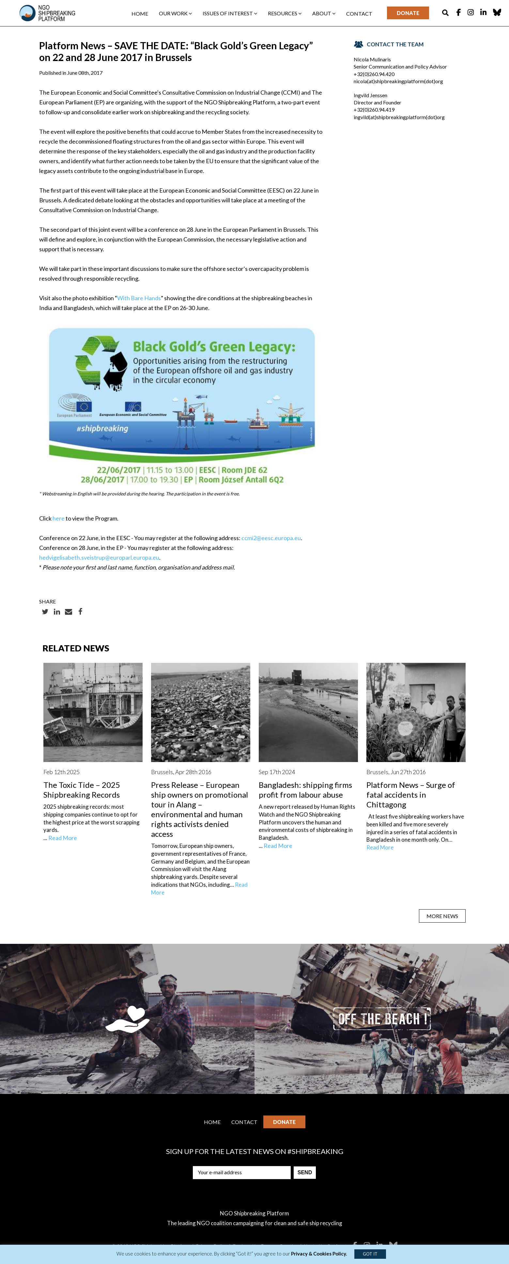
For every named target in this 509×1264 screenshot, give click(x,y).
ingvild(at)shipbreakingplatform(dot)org (399, 117)
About (323, 13)
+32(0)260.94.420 (374, 74)
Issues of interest (230, 13)
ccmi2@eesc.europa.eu (271, 537)
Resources (284, 13)
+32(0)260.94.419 (374, 109)
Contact (359, 13)
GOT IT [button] (370, 1253)
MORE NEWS (442, 916)
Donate (408, 13)
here (59, 518)
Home (139, 13)
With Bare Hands (139, 298)
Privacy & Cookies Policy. (319, 1253)
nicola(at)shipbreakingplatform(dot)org (398, 81)
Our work (175, 13)
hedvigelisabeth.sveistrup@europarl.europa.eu (99, 557)
